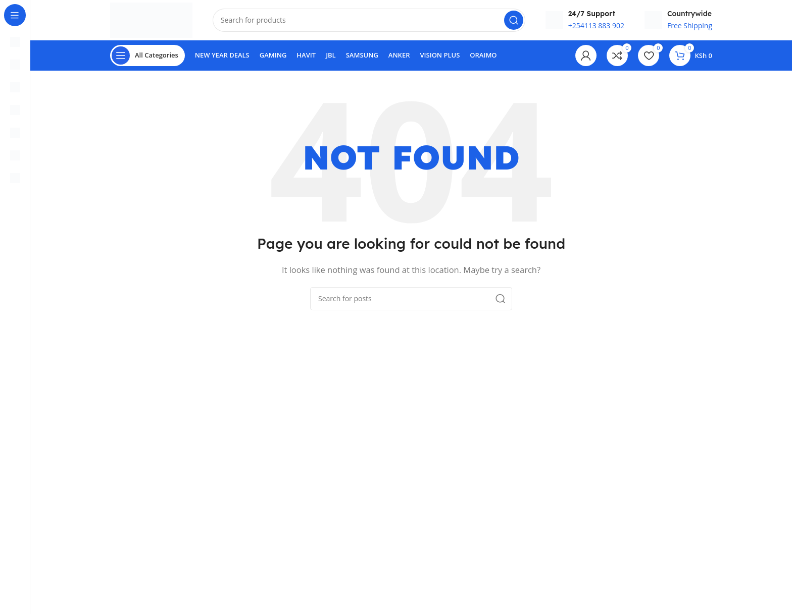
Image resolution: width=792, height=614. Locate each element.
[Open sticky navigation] (147, 55)
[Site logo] (151, 19)
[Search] (369, 20)
